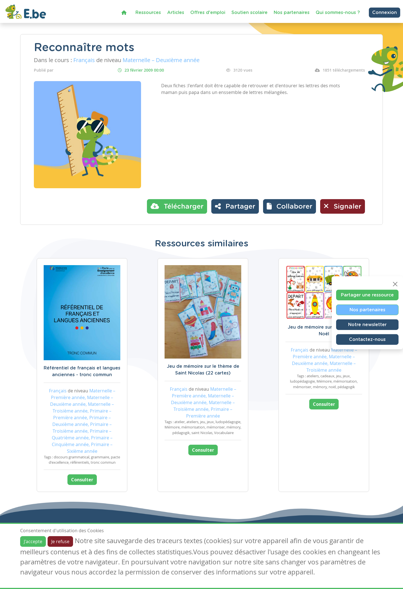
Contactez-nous (367, 339)
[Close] (395, 284)
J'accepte (33, 541)
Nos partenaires (292, 12)
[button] (289, 206)
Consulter (82, 480)
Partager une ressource (367, 295)
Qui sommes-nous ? (338, 12)
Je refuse (60, 541)
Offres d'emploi (207, 12)
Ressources (148, 12)
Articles (175, 12)
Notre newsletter (367, 324)
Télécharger (177, 206)
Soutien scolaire (249, 12)
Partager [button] (235, 206)
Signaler (342, 206)
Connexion (384, 12)
